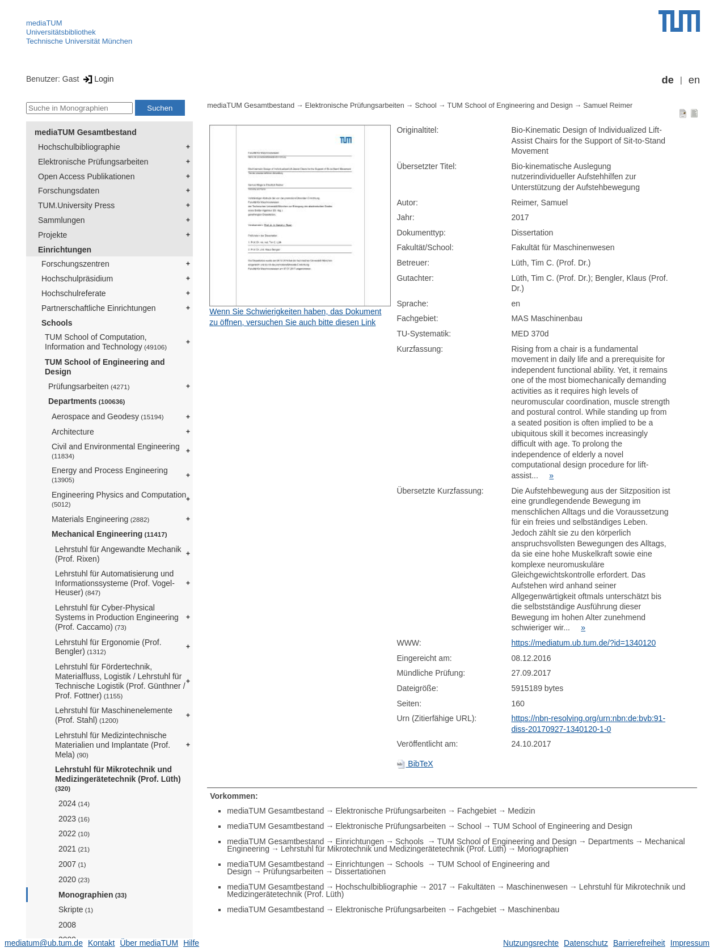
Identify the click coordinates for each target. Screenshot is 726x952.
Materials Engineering (100, 519)
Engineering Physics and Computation (119, 499)
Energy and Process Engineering (110, 474)
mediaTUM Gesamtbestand (86, 132)
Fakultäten (476, 886)
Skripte (75, 909)
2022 (74, 833)
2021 (74, 848)
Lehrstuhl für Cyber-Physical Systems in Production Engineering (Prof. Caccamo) (117, 617)
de (668, 80)
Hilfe (191, 942)
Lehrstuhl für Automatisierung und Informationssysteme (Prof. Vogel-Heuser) (115, 583)
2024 (74, 803)
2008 (67, 924)
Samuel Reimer (607, 105)
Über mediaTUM (149, 942)
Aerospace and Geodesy (108, 416)
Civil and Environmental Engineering (116, 451)
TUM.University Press (76, 205)
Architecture (73, 431)
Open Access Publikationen (86, 176)
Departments (86, 401)
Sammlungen (61, 220)
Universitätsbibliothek (61, 32)
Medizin (521, 810)
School (426, 105)
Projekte (52, 234)
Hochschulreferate (73, 293)
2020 (74, 879)
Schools (56, 322)
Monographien (92, 894)
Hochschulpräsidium (77, 278)
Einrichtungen (64, 249)
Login (97, 78)
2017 (437, 886)
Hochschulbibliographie (79, 146)
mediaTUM (44, 23)
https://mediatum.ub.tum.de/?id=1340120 (583, 642)
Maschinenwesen (537, 886)
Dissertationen (360, 871)
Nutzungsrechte (531, 942)
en (694, 80)
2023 (74, 818)
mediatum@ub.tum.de (44, 942)
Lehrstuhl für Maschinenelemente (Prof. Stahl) (113, 715)
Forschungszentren (75, 263)
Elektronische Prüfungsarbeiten (93, 161)
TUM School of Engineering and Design (105, 366)
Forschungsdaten (68, 190)
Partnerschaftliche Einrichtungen (98, 308)
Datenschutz (586, 942)
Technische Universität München (79, 41)
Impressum (690, 942)
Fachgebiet (476, 810)
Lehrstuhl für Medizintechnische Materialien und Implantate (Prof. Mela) (112, 745)
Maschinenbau (533, 909)
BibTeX (414, 763)
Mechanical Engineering (109, 533)
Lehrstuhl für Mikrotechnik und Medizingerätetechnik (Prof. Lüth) (118, 778)
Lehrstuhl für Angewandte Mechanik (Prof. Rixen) (118, 554)
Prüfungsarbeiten (89, 386)
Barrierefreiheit (639, 942)
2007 (72, 864)
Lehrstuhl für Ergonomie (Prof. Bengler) (108, 647)
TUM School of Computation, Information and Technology (106, 341)
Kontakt (101, 942)
